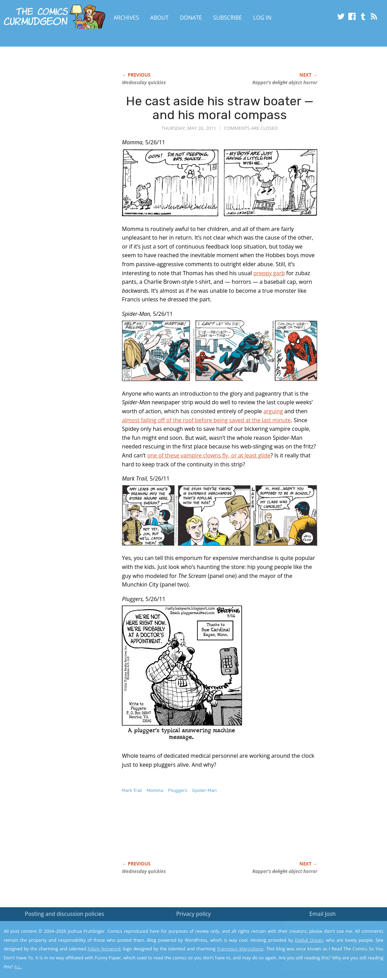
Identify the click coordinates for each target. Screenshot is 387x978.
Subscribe (227, 17)
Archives (126, 17)
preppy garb (269, 273)
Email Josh (322, 914)
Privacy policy (193, 914)
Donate (191, 17)
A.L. (18, 967)
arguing (273, 411)
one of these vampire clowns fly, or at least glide (208, 455)
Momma (155, 790)
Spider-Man (204, 790)
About (159, 17)
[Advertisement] (247, 834)
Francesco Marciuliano (240, 949)
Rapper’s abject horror (284, 82)
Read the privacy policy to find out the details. (325, 934)
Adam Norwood (103, 949)
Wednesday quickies (144, 82)
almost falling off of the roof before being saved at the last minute (206, 420)
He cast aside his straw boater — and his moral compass (219, 108)
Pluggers (177, 790)
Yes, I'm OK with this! (328, 952)
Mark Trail (132, 790)
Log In (262, 17)
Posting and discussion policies (64, 914)
